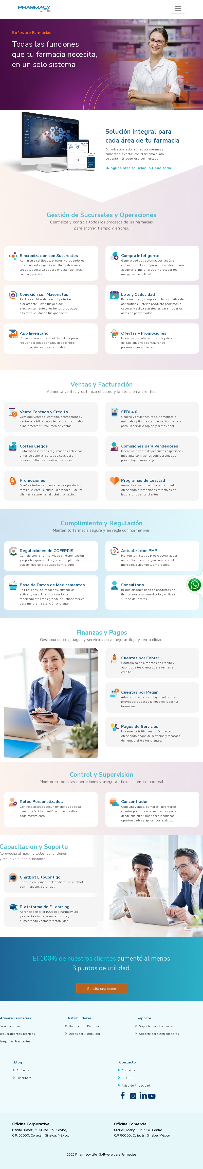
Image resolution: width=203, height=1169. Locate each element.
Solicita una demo (101, 1008)
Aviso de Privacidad (136, 1085)
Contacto (128, 1070)
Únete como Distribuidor (86, 1026)
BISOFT (127, 1078)
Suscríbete (23, 1078)
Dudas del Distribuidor (84, 1034)
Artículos (22, 1070)
